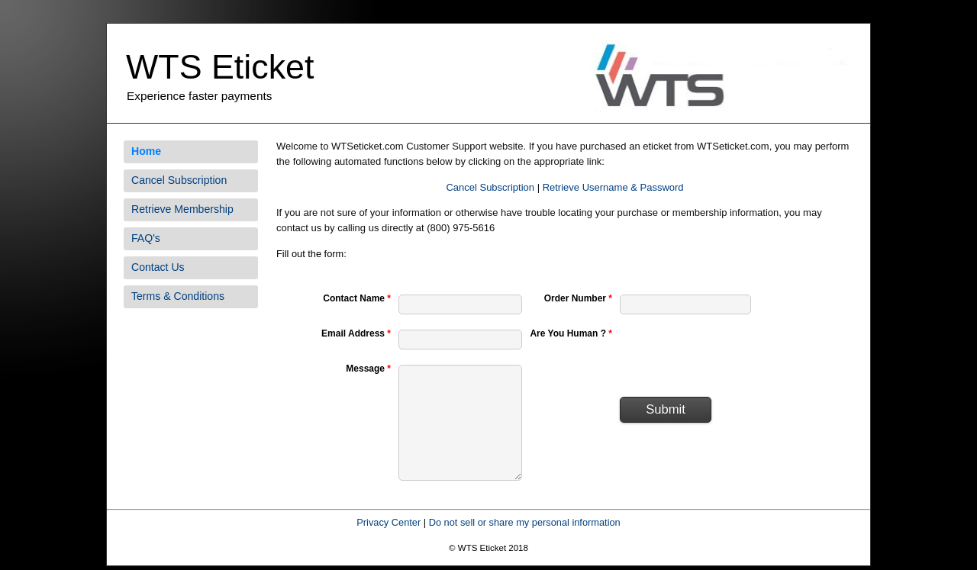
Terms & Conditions (177, 296)
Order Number (578, 298)
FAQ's (145, 238)
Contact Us (158, 267)
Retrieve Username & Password (613, 187)
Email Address (356, 333)
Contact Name (357, 298)
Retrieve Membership (182, 209)
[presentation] (736, 355)
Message (368, 368)
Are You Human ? (571, 333)
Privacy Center (388, 522)
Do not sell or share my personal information (525, 522)
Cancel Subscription (179, 180)
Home (146, 151)
